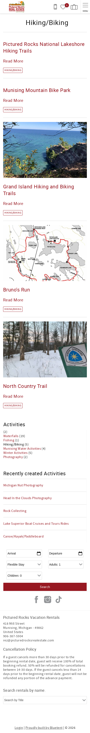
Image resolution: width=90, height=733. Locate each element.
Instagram (47, 599)
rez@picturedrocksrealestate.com (28, 640)
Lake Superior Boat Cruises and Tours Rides (36, 524)
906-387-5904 (13, 636)
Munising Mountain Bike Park (37, 90)
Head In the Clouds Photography (27, 498)
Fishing (9, 440)
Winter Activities (15, 453)
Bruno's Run (16, 289)
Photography (13, 457)
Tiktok (59, 599)
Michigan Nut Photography (23, 485)
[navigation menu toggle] (85, 7)
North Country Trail (25, 386)
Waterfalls (11, 436)
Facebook (36, 599)
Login (19, 728)
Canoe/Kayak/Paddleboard (23, 536)
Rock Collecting (14, 511)
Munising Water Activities (22, 449)
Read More (13, 60)
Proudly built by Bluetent (44, 728)
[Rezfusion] (60, 716)
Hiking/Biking (12, 70)
